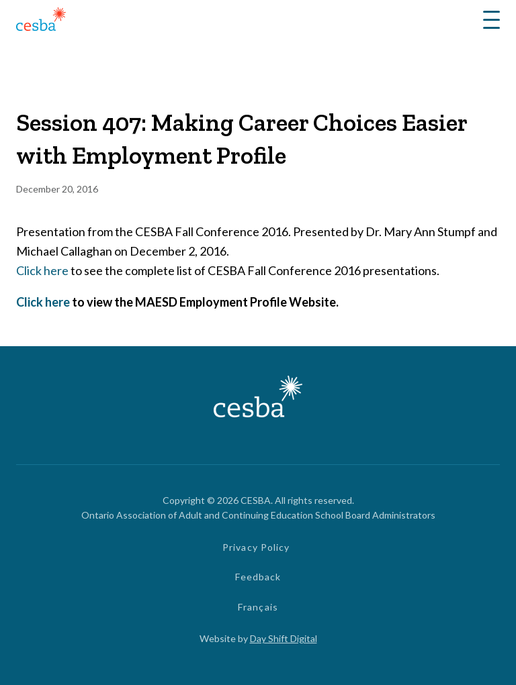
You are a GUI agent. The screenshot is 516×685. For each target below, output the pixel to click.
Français (258, 607)
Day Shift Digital (283, 638)
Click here (42, 270)
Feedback (258, 576)
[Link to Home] (41, 21)
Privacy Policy (256, 547)
